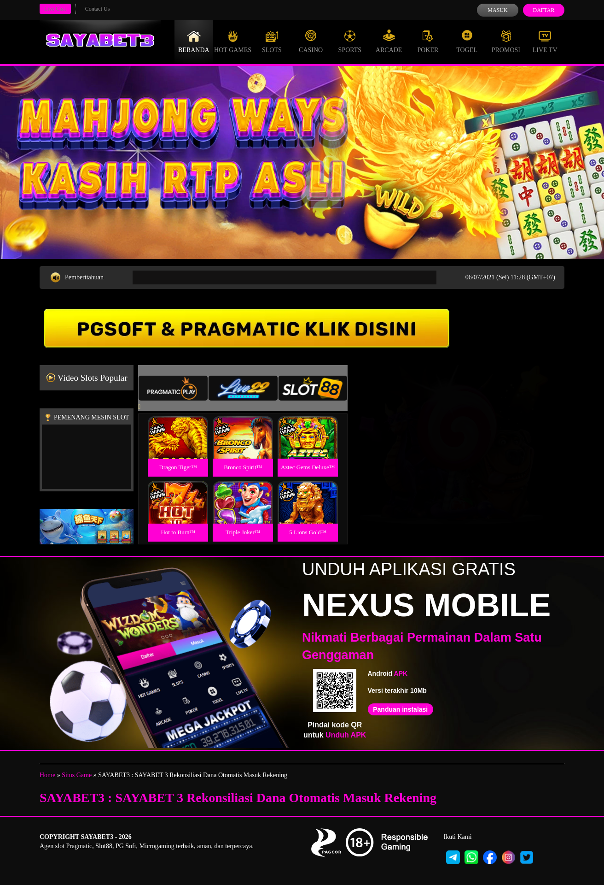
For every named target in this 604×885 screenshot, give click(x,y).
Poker (427, 41)
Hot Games (232, 41)
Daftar (543, 10)
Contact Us (97, 9)
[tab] (173, 388)
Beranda (193, 41)
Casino (311, 41)
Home (47, 775)
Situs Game (77, 775)
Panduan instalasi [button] (400, 709)
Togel (466, 41)
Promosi (506, 41)
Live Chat (55, 9)
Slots (272, 41)
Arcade (389, 41)
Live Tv (545, 41)
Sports (350, 41)
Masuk (497, 10)
